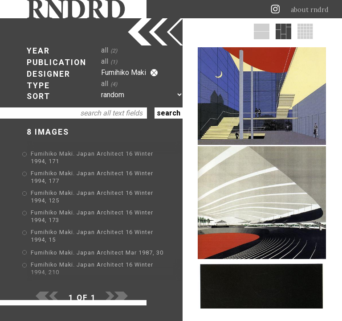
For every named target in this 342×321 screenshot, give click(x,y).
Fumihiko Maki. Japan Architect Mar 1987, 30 (97, 252)
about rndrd (310, 10)
